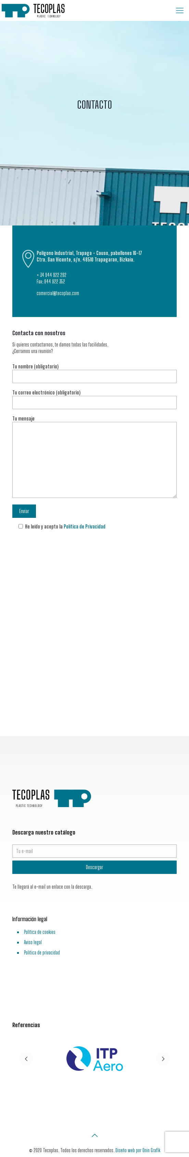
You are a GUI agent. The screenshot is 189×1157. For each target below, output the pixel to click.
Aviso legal (33, 942)
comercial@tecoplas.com (58, 293)
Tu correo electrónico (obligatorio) (94, 399)
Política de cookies (39, 932)
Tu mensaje (94, 457)
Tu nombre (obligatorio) (94, 373)
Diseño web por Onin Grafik (137, 1150)
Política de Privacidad (84, 526)
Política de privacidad (42, 952)
